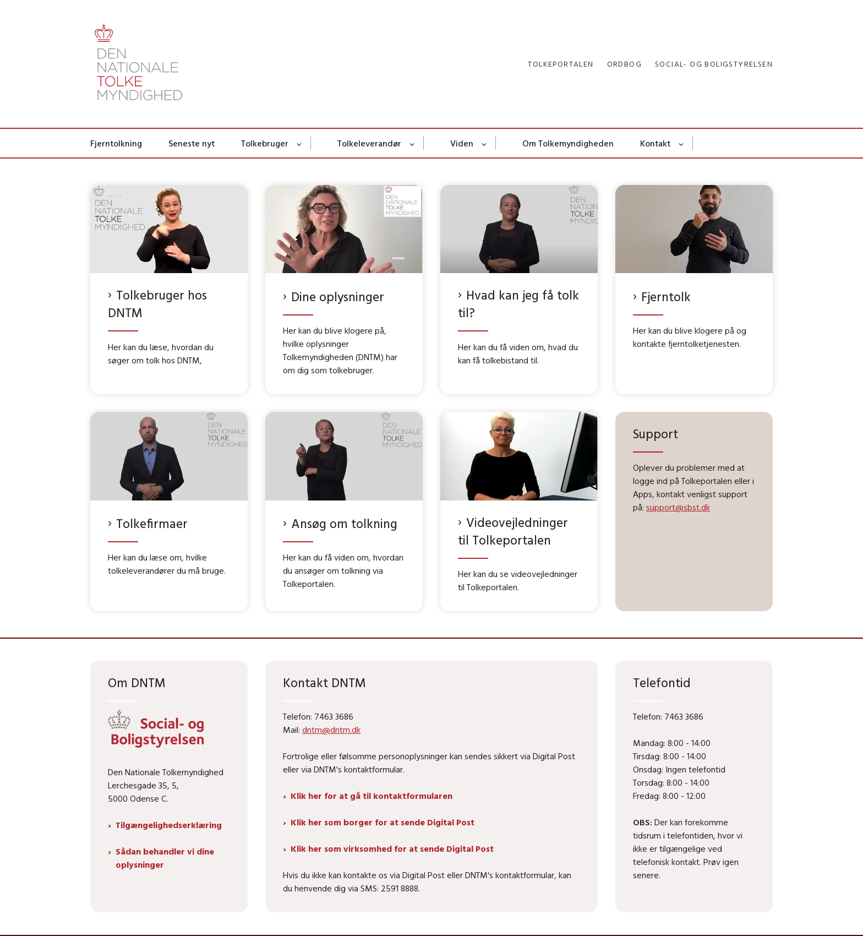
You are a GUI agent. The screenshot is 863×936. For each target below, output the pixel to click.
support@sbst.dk (678, 507)
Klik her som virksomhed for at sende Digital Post (392, 848)
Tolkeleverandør (369, 143)
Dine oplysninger (337, 296)
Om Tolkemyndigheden (568, 143)
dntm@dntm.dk (331, 729)
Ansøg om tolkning (344, 523)
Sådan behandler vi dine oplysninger (165, 858)
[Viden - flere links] (484, 143)
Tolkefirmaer (152, 523)
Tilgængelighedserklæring (169, 824)
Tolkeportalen (560, 64)
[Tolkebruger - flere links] (299, 143)
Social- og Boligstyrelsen (714, 64)
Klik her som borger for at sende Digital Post (382, 822)
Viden (461, 143)
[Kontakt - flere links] (681, 143)
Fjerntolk (666, 296)
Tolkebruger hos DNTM (157, 303)
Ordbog (624, 64)
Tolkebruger (264, 143)
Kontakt (655, 143)
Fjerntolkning (116, 143)
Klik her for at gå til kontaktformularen (371, 795)
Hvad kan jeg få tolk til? (518, 303)
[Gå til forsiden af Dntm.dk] (138, 64)
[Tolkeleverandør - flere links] (412, 143)
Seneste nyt (191, 143)
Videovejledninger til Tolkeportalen (513, 531)
